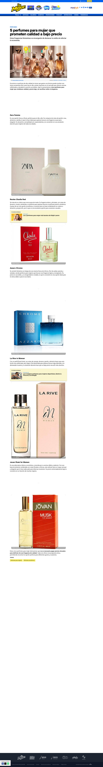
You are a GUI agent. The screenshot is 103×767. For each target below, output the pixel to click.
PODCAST (59, 15)
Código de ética (63, 764)
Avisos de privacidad (30, 764)
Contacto (37, 764)
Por (17, 80)
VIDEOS (76, 15)
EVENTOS (41, 15)
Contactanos (83, 1)
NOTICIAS (25, 15)
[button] (3, 764)
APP (90, 7)
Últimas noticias (14, 1)
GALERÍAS (33, 15)
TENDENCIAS (84, 15)
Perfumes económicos (29, 560)
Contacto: (18, 764)
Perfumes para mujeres (16, 560)
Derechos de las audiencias (46, 764)
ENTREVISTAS (68, 15)
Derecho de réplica (56, 764)
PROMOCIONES (50, 15)
